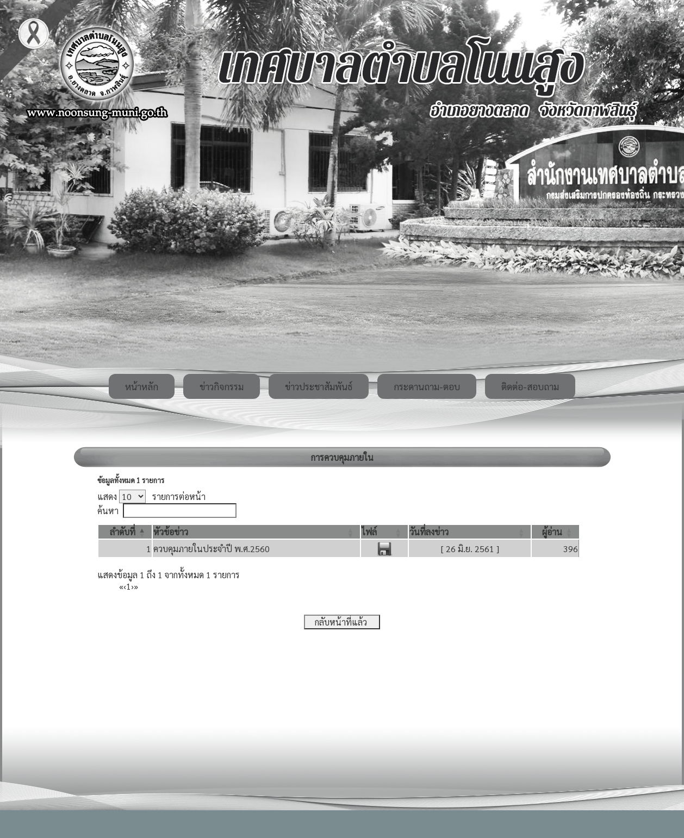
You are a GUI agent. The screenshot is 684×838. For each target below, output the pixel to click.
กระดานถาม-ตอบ (427, 386)
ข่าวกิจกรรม (222, 386)
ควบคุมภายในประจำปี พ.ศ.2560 (211, 548)
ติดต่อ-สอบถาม (530, 386)
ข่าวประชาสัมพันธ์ (318, 386)
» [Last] (136, 586)
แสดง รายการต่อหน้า (151, 496)
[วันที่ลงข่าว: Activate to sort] (470, 532)
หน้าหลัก (141, 386)
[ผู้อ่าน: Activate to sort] (555, 532)
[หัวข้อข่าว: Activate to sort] (256, 532)
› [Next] (132, 586)
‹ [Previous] (124, 586)
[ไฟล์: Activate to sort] (384, 532)
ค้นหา (108, 510)
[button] (122, 531)
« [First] (121, 586)
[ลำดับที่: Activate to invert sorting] (125, 532)
